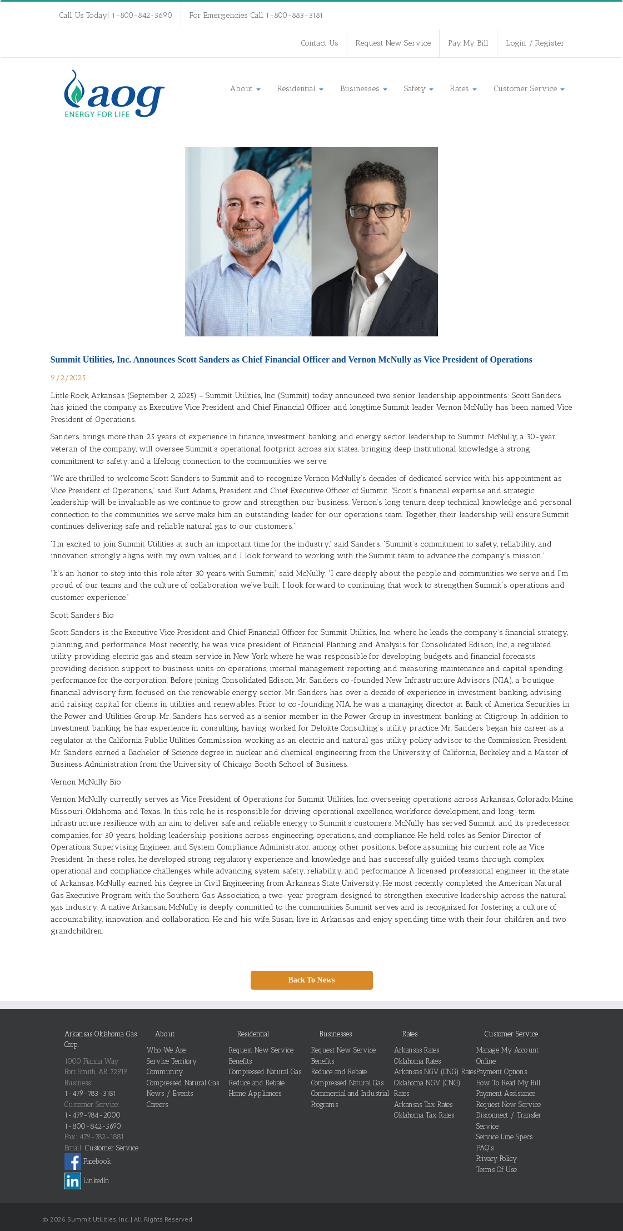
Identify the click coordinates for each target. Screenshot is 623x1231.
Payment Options (501, 1072)
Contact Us (319, 43)
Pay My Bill (468, 43)
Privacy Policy (496, 1158)
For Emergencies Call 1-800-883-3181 (256, 15)
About (245, 88)
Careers (157, 1104)
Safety (418, 88)
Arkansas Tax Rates (423, 1104)
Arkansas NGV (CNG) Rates (435, 1072)
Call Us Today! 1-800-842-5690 (115, 15)
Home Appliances (255, 1093)
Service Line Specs (504, 1137)
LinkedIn (86, 1181)
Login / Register (535, 43)
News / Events (170, 1093)
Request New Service (393, 43)
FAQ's (485, 1148)
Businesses (363, 88)
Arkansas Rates (416, 1050)
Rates (463, 88)
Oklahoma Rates (417, 1061)
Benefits (240, 1061)
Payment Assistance (505, 1093)
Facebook (87, 1161)
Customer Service (529, 88)
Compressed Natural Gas (183, 1083)
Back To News (311, 980)
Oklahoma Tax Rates (424, 1115)
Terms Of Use (496, 1169)
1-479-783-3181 (90, 1093)
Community (165, 1072)
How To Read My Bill (508, 1083)
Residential (300, 88)
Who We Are (166, 1050)
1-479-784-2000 (92, 1115)
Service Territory (172, 1061)
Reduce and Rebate (257, 1083)
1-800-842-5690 (92, 1126)
